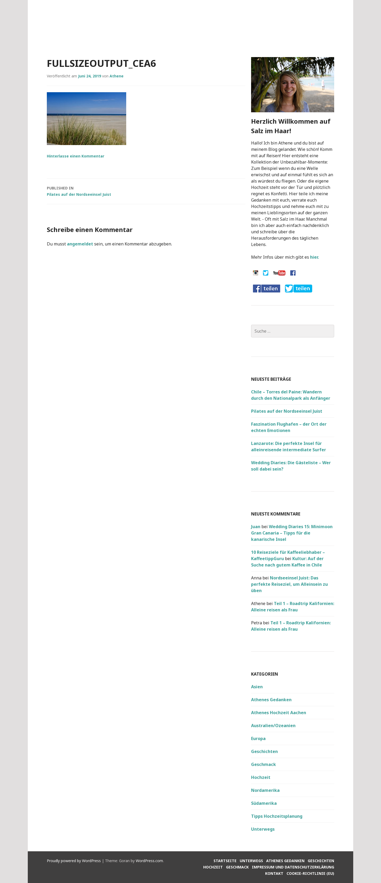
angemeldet (80, 244)
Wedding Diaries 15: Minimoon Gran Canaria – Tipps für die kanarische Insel (292, 533)
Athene (117, 75)
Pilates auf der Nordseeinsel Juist (146, 191)
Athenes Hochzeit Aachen (278, 712)
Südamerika (264, 803)
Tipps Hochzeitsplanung (276, 816)
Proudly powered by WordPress (74, 860)
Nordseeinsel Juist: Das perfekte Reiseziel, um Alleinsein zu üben (289, 584)
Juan (255, 526)
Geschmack (263, 764)
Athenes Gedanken (271, 700)
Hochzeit (260, 777)
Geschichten (264, 751)
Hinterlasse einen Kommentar (75, 156)
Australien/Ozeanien (273, 725)
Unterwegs (263, 829)
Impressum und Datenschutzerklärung (293, 867)
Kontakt (274, 873)
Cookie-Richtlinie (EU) (310, 873)
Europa (258, 738)
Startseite (225, 860)
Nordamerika (265, 790)
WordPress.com (149, 860)
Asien (257, 687)
